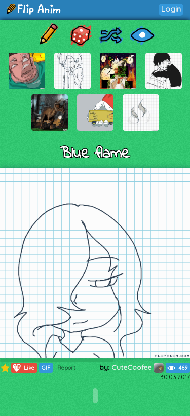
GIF (46, 367)
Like (23, 368)
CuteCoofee (137, 367)
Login (171, 9)
